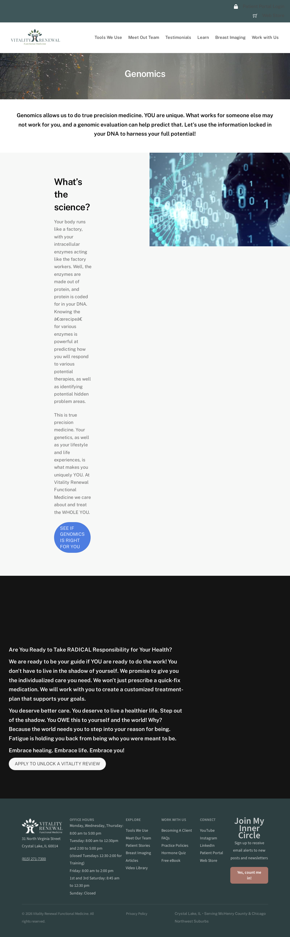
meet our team (138, 838)
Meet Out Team (143, 37)
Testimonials (178, 37)
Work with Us (265, 37)
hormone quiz (173, 853)
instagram (208, 838)
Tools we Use (137, 830)
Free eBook (170, 861)
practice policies (174, 845)
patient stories (138, 845)
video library (137, 868)
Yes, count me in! (249, 875)
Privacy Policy (136, 913)
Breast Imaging (230, 37)
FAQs (165, 838)
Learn (203, 37)
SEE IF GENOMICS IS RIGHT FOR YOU (72, 537)
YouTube (207, 830)
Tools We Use (108, 37)
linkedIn (207, 845)
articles (132, 861)
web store (208, 861)
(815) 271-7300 (34, 859)
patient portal (211, 853)
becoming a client (176, 830)
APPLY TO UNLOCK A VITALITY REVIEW (57, 764)
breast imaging (138, 853)
